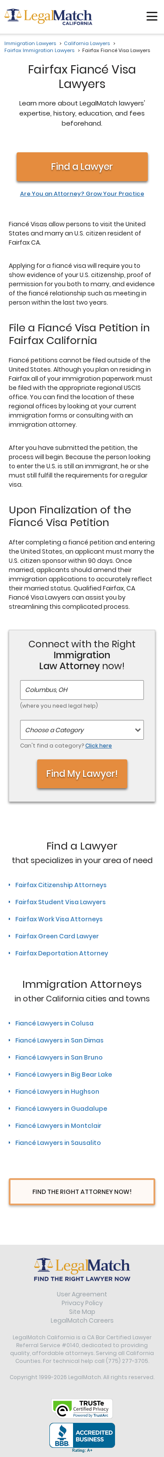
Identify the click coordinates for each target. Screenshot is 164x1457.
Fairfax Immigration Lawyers (39, 50)
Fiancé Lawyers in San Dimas (59, 1040)
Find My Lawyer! (82, 773)
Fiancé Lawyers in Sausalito (58, 1142)
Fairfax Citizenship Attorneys (61, 885)
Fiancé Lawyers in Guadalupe (61, 1108)
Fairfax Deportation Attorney (61, 953)
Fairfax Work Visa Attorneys (59, 919)
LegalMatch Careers (82, 1320)
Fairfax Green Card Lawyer (57, 936)
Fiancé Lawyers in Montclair (58, 1125)
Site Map (82, 1311)
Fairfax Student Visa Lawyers (60, 902)
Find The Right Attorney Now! (82, 1191)
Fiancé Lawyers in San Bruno (59, 1057)
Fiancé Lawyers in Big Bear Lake (63, 1074)
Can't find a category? (66, 745)
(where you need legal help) (59, 705)
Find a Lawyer (82, 166)
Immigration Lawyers (30, 43)
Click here (98, 745)
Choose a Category (54, 730)
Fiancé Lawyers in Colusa (54, 1023)
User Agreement (82, 1294)
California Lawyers (87, 43)
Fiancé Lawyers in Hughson (57, 1091)
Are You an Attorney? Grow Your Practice (82, 194)
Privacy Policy (82, 1303)
